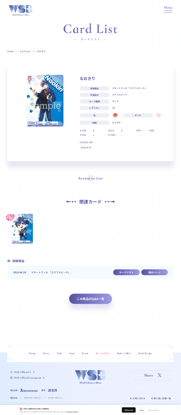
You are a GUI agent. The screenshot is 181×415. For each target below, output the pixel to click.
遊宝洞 (52, 390)
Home (10, 51)
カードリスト (126, 272)
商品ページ (154, 272)
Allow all (129, 410)
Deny (142, 410)
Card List (25, 51)
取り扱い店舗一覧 (162, 398)
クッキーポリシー (55, 397)
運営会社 (14, 397)
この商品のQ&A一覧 (90, 299)
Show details (153, 410)
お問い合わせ (139, 398)
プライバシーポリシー (33, 397)
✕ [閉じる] (177, 407)
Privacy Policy (72, 411)
